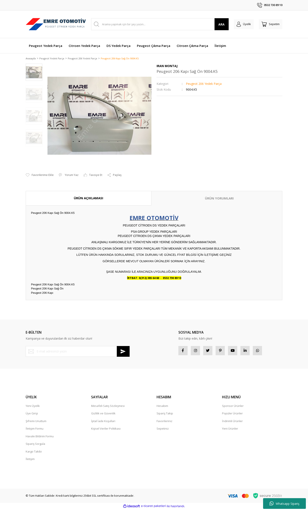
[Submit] (123, 351)
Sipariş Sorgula (35, 446)
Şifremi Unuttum (36, 423)
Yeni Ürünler (230, 430)
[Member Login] (239, 24)
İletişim (30, 461)
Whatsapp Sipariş (284, 503)
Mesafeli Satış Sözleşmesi (108, 407)
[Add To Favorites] (40, 175)
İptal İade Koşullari (103, 423)
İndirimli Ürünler (232, 423)
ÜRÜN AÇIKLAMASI (88, 198)
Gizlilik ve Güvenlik (103, 415)
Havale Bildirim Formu (40, 438)
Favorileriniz (164, 423)
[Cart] (269, 24)
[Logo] (56, 24)
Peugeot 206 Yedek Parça (204, 84)
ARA (216, 24)
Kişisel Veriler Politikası (106, 430)
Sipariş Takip (165, 415)
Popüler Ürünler (232, 415)
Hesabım (162, 407)
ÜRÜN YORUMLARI (219, 198)
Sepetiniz (163, 430)
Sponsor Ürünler (233, 407)
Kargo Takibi (34, 453)
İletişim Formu (34, 430)
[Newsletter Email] (78, 351)
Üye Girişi (32, 415)
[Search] (157, 24)
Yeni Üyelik (33, 407)
